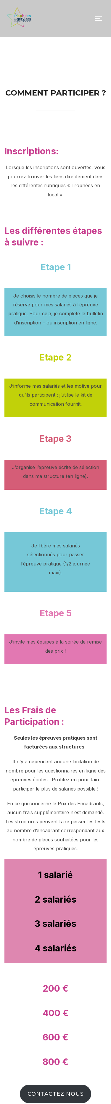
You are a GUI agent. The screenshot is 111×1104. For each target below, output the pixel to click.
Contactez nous (56, 1094)
